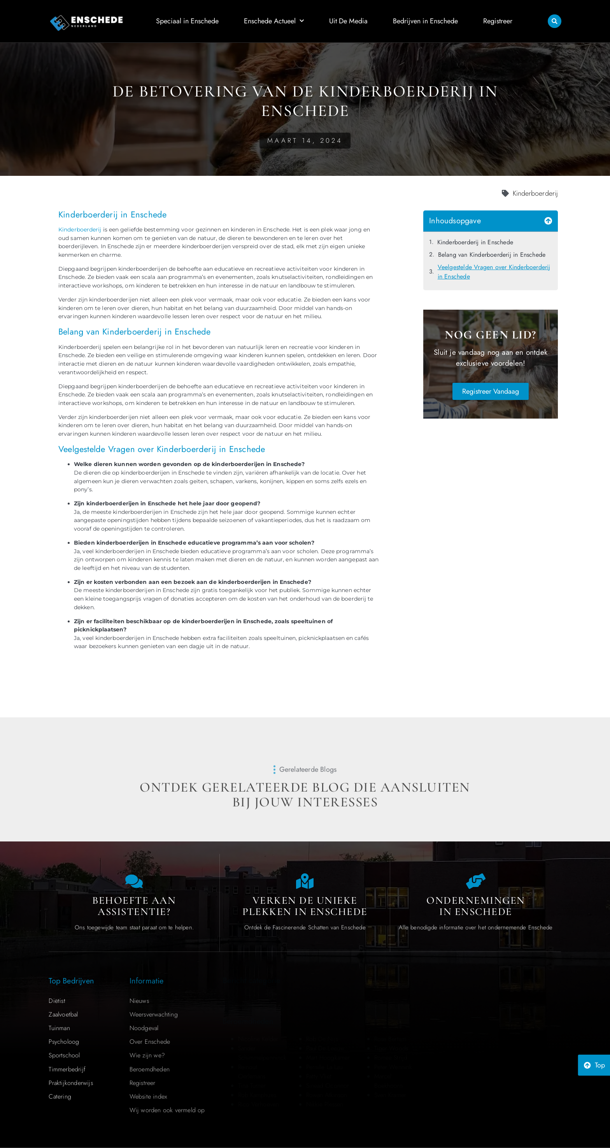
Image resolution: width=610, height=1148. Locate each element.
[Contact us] (134, 881)
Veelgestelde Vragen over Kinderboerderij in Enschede (494, 272)
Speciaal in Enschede (187, 21)
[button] (554, 21)
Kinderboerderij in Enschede (475, 242)
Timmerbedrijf (67, 1069)
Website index (148, 1096)
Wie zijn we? (147, 1055)
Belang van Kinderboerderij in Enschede (492, 254)
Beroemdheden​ (150, 1069)
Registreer (497, 21)
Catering (60, 1096)
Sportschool (64, 1055)
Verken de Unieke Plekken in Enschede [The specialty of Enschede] (305, 906)
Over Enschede (150, 1041)
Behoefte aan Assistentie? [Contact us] (134, 906)
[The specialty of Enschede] (305, 881)
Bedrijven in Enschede (425, 21)
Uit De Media (348, 21)
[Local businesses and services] (476, 881)
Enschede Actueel (274, 21)
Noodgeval (144, 1028)
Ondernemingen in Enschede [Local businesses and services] (475, 906)
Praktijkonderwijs (71, 1082)
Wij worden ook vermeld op (167, 1110)
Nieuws (139, 1000)
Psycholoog (64, 1041)
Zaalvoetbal (63, 1014)
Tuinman (59, 1028)
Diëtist (57, 1000)
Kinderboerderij (80, 229)
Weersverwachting (154, 1014)
